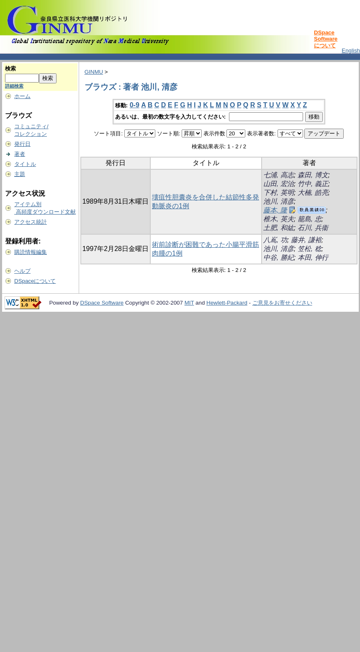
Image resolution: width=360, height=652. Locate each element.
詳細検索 (14, 85)
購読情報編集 (30, 252)
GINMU (94, 72)
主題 (19, 174)
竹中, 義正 (313, 183)
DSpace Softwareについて (325, 39)
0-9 (134, 105)
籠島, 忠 (309, 219)
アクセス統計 (30, 222)
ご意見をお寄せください (282, 303)
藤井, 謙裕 (306, 239)
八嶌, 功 (275, 239)
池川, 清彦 (278, 201)
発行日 (22, 144)
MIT (189, 303)
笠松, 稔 (309, 248)
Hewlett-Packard (226, 303)
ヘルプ (22, 271)
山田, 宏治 (278, 183)
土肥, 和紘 (278, 227)
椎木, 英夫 (278, 219)
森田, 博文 (313, 175)
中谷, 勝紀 (278, 257)
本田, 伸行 (313, 257)
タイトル (25, 164)
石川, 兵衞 (313, 227)
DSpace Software (102, 303)
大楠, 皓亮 (313, 192)
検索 (10, 68)
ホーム (22, 96)
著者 (19, 154)
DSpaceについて (35, 281)
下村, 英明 (278, 192)
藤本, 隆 (275, 210)
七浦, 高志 (278, 175)
